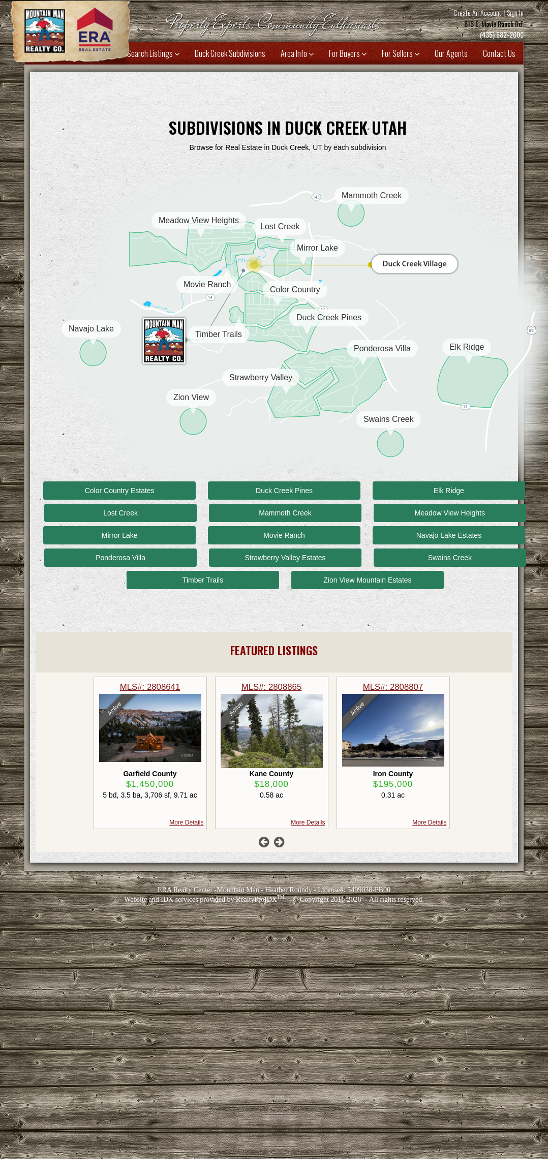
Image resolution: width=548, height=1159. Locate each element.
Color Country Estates (120, 490)
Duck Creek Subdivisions (230, 53)
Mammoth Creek (372, 195)
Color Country (295, 289)
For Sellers (400, 53)
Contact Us (499, 53)
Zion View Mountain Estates (367, 580)
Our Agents (451, 53)
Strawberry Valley (260, 377)
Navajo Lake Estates (448, 535)
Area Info (297, 53)
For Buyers (348, 53)
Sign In (515, 12)
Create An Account (477, 12)
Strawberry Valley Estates (285, 558)
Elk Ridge (466, 347)
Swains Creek (388, 419)
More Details (307, 822)
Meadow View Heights (199, 220)
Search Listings (153, 53)
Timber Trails (218, 334)
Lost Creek (279, 226)
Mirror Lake (317, 247)
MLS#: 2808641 (270, 687)
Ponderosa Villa (382, 348)
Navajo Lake (91, 328)
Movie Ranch (207, 284)
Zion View (191, 397)
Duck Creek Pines (328, 317)
